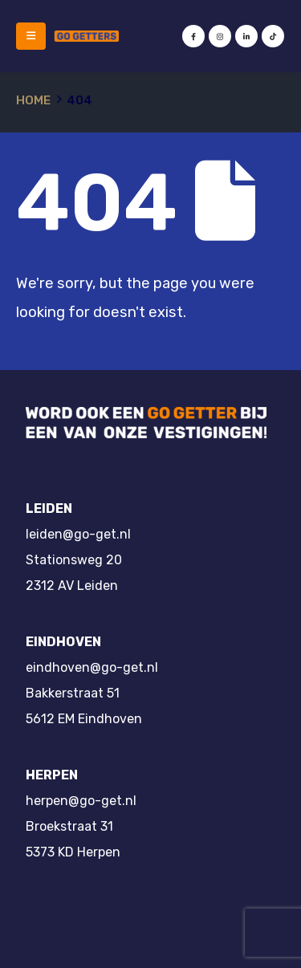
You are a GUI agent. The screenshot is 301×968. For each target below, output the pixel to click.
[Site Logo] (87, 36)
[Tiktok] (273, 36)
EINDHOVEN (63, 641)
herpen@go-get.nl (81, 800)
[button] (31, 36)
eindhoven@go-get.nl (92, 667)
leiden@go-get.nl (78, 534)
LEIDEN (49, 508)
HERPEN (52, 775)
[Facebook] (193, 36)
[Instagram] (220, 36)
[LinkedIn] (246, 36)
